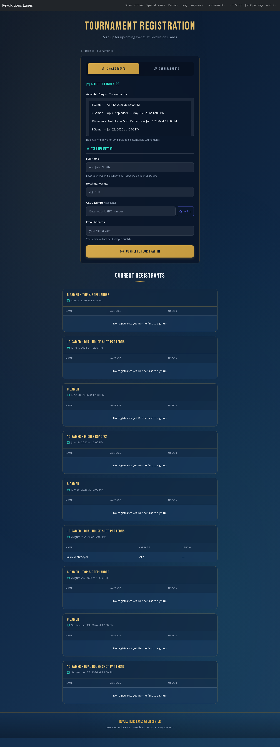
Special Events (155, 5)
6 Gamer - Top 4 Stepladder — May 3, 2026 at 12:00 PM (140, 113)
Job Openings (254, 5)
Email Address (95, 222)
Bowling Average (97, 183)
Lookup (185, 211)
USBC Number (101, 202)
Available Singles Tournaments (106, 94)
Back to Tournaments (96, 50)
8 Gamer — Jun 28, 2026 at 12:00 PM (140, 129)
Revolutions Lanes (17, 5)
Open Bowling (134, 5)
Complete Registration (140, 251)
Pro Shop (236, 5)
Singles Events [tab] (113, 69)
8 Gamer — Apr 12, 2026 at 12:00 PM (140, 105)
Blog (184, 5)
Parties (173, 5)
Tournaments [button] (215, 5)
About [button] (270, 5)
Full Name (92, 158)
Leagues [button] (195, 5)
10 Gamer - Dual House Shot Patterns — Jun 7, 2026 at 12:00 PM (140, 121)
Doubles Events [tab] (166, 69)
